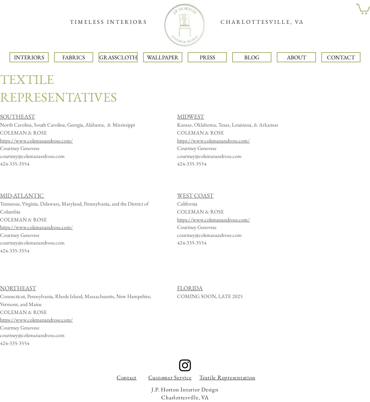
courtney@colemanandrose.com (32, 156)
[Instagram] (185, 365)
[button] (363, 8)
